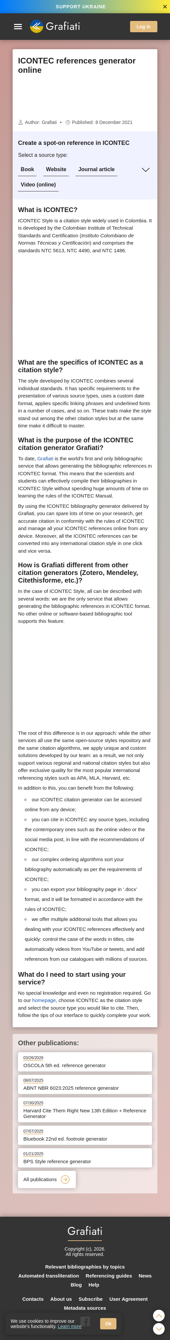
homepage (44, 1000)
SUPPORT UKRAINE (81, 6)
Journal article (96, 169)
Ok (108, 1323)
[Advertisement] (85, 96)
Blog (76, 1284)
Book (27, 169)
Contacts (33, 1299)
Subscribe (91, 1299)
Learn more (70, 1326)
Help (93, 1284)
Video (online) (38, 184)
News (145, 1276)
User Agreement (128, 1299)
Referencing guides (109, 1276)
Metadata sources (85, 1308)
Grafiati (49, 122)
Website (56, 169)
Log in (144, 26)
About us (61, 1299)
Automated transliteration (48, 1276)
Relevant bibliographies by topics (85, 1267)
